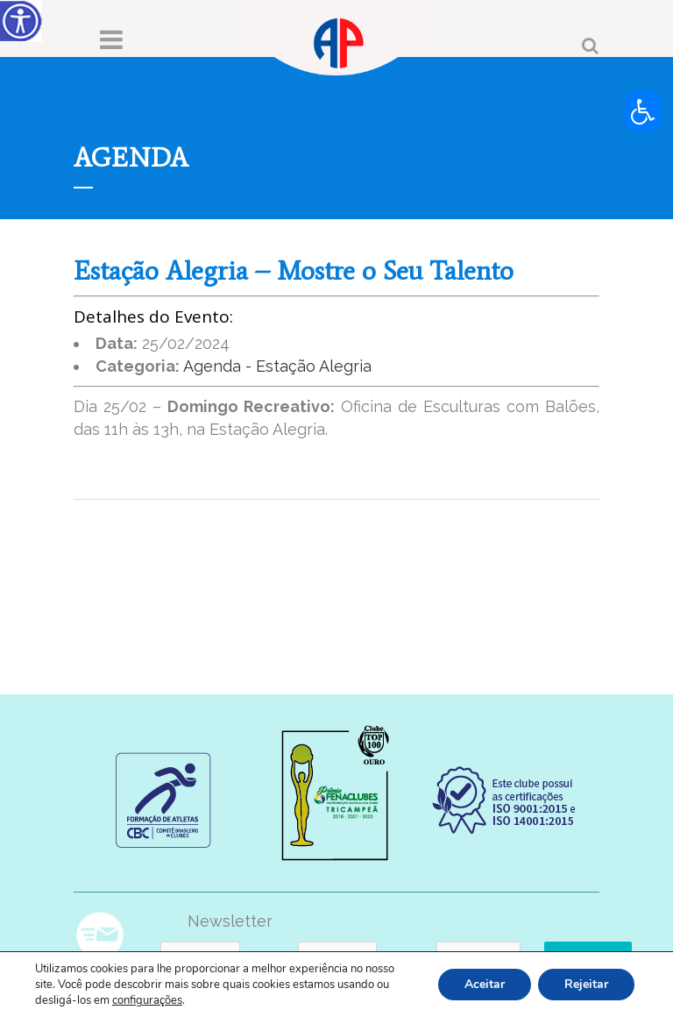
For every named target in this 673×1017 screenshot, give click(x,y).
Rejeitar (586, 984)
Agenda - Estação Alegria (277, 366)
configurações (147, 1000)
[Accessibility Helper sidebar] (21, 21)
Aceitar (484, 984)
